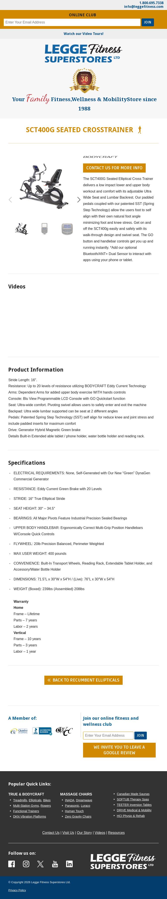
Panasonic (72, 805)
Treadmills (20, 800)
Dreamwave (84, 800)
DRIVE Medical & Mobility (134, 810)
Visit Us (68, 833)
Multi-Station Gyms (26, 805)
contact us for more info (114, 168)
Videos (100, 833)
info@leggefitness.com (144, 7)
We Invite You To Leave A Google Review (119, 750)
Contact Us (51, 833)
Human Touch (74, 811)
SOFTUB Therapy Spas (133, 799)
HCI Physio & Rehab (131, 816)
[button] (79, 200)
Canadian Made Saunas (133, 794)
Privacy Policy (17, 890)
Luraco (85, 805)
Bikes (46, 800)
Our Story (84, 833)
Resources (116, 833)
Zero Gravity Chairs (78, 816)
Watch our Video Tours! (84, 34)
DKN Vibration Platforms (29, 816)
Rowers (45, 805)
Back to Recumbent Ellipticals (86, 680)
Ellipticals (35, 800)
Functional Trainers (26, 811)
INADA (69, 800)
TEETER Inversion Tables (134, 805)
